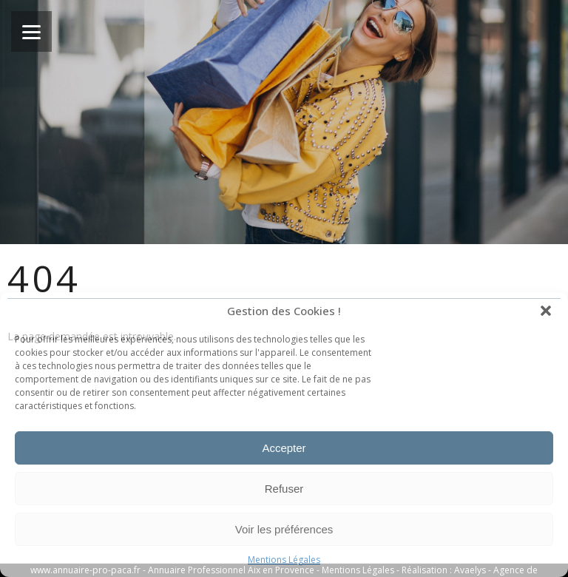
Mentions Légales (284, 559)
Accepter (283, 448)
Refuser (284, 488)
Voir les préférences (284, 529)
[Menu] (31, 31)
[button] (545, 310)
